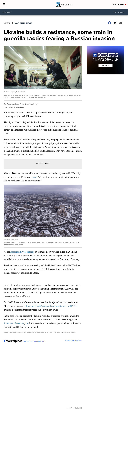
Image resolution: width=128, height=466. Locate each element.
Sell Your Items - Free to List (34, 341)
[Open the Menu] (4, 4)
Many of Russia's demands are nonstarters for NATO (51, 306)
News (7, 23)
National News (23, 23)
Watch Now (119, 4)
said (34, 177)
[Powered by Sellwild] (78, 408)
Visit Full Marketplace (73, 341)
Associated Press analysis (16, 323)
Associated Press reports (22, 251)
